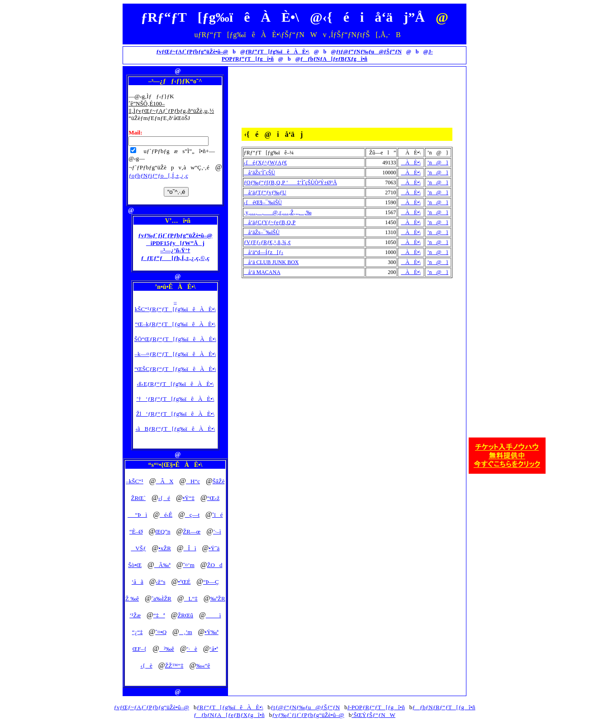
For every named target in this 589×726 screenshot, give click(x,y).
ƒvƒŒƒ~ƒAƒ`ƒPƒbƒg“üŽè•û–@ (192, 51)
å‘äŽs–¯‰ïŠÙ (262, 232)
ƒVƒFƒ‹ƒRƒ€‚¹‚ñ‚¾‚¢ (267, 242)
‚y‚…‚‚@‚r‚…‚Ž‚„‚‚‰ (278, 212)
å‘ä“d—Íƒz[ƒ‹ (263, 252)
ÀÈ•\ (411, 162)
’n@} (437, 162)
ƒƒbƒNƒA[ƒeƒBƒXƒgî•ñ (333, 59)
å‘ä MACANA (262, 272)
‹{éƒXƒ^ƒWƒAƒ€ (265, 162)
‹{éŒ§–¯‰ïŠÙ (263, 202)
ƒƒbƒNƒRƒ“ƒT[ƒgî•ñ (443, 707)
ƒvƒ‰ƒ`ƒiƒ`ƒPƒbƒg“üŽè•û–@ (308, 715)
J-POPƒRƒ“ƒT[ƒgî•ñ (376, 707)
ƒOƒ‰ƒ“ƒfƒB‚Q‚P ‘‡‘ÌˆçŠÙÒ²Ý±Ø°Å (290, 182)
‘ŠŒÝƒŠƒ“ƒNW (373, 715)
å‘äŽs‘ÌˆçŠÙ (259, 172)
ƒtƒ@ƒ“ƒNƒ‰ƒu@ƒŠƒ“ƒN (369, 51)
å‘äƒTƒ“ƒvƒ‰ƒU (265, 192)
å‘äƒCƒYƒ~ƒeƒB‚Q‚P (269, 222)
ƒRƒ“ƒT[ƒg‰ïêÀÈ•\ (277, 51)
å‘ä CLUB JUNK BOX (271, 262)
